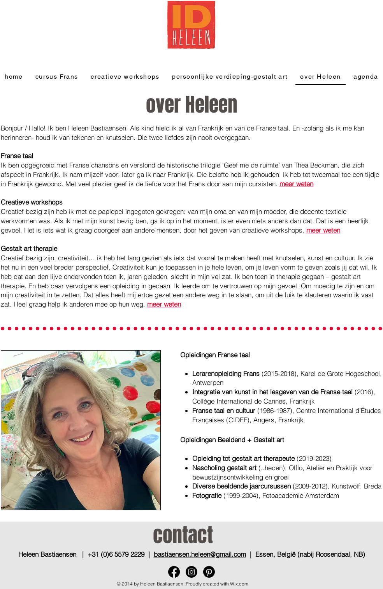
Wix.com (239, 584)
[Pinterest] (209, 572)
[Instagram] (191, 572)
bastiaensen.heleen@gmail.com (200, 554)
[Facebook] (174, 572)
